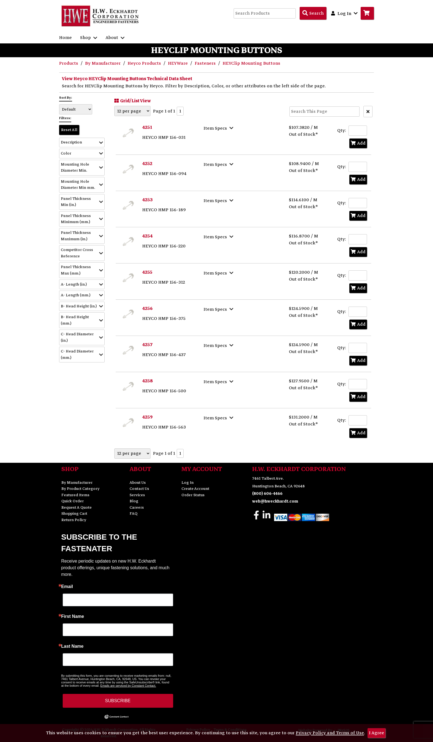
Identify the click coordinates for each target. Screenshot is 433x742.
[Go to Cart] (367, 13)
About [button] (115, 37)
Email (67, 586)
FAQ (134, 513)
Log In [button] (344, 13)
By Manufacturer (103, 63)
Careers (137, 507)
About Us (138, 482)
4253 (147, 199)
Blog (134, 501)
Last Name (72, 646)
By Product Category (80, 488)
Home (65, 37)
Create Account (195, 488)
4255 (147, 272)
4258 (147, 381)
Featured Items (75, 495)
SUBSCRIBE (117, 700)
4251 (147, 127)
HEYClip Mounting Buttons (251, 63)
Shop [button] (88, 37)
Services (137, 495)
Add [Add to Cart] (358, 143)
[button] (82, 142)
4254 (147, 236)
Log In (187, 482)
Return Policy (73, 520)
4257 (147, 344)
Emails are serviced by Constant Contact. (128, 685)
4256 (147, 308)
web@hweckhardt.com (275, 501)
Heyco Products (145, 63)
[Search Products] (313, 13)
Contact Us (139, 488)
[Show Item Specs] (219, 128)
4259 (147, 417)
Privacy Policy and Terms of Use (330, 732)
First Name (72, 616)
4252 (147, 163)
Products (69, 63)
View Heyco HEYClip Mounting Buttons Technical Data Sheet (127, 78)
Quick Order (72, 501)
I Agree (376, 732)
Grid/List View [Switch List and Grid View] (132, 100)
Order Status (193, 495)
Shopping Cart (74, 513)
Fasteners (206, 63)
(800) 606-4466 (267, 493)
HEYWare (178, 63)
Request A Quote (76, 507)
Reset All (69, 130)
